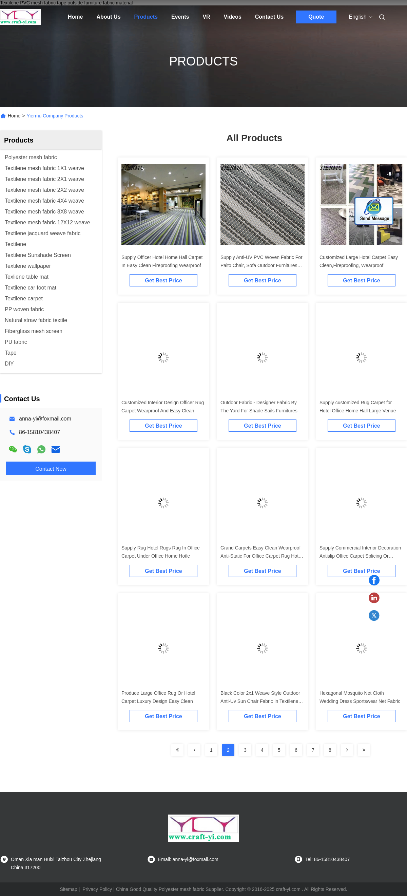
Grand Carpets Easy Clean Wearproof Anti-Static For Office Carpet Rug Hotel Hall (261, 556)
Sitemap (68, 889)
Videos (232, 17)
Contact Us (269, 17)
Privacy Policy (97, 889)
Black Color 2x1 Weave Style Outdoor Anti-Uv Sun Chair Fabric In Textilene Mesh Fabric (260, 701)
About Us (108, 17)
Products (146, 17)
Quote (316, 17)
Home (75, 17)
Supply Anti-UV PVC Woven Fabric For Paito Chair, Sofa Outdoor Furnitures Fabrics (261, 265)
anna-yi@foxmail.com (45, 419)
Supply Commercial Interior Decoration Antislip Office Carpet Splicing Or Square (360, 556)
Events (180, 17)
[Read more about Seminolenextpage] (177, 750)
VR (206, 17)
